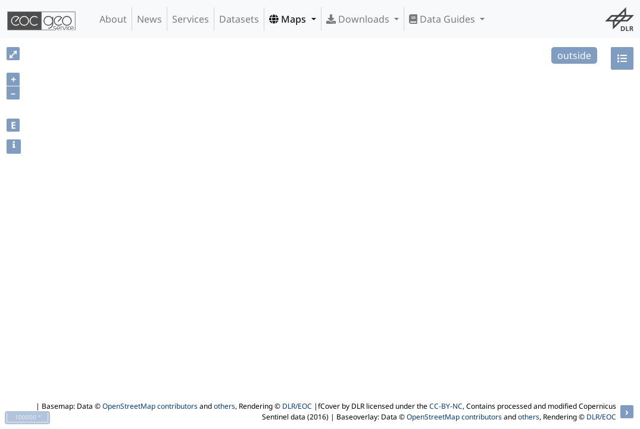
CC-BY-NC (446, 406)
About (113, 19)
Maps (288, 19)
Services (190, 19)
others (224, 406)
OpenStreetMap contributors (150, 406)
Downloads (359, 19)
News (149, 19)
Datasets (239, 19)
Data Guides (443, 19)
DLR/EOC (297, 406)
